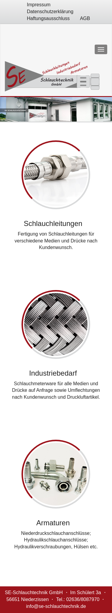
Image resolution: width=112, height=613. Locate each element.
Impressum (38, 4)
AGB (85, 18)
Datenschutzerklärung (50, 11)
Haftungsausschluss (48, 18)
